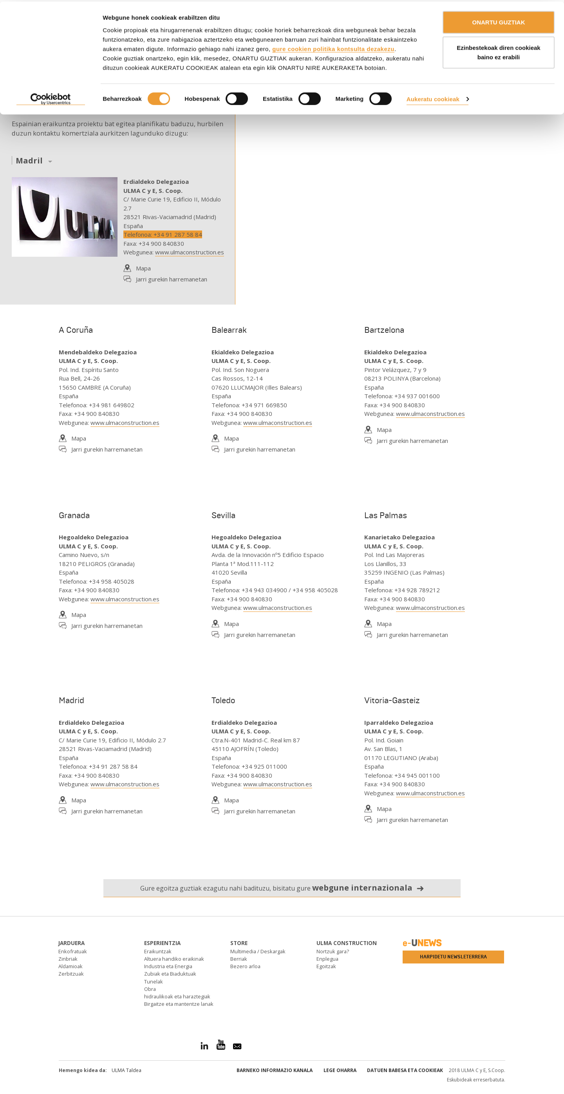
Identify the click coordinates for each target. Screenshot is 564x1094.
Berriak (238, 958)
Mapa (143, 268)
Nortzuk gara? (332, 951)
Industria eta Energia (168, 966)
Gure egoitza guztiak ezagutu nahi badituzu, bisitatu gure (282, 887)
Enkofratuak (72, 951)
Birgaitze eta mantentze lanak (178, 1003)
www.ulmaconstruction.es (189, 252)
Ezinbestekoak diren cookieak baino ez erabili (498, 51)
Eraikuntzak (158, 951)
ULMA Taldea (126, 1070)
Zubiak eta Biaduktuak (170, 973)
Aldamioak (70, 966)
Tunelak (153, 981)
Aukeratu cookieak (433, 97)
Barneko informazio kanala (275, 1070)
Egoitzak (326, 966)
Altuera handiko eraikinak (174, 958)
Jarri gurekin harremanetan (171, 279)
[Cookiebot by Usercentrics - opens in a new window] (50, 98)
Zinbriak (68, 958)
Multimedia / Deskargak (258, 951)
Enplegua (327, 958)
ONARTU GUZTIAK (498, 20)
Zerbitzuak (71, 973)
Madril (29, 161)
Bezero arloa (245, 966)
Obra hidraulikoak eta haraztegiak (177, 992)
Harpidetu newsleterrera (453, 957)
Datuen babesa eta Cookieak (405, 1070)
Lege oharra (340, 1070)
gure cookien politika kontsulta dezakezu (333, 47)
